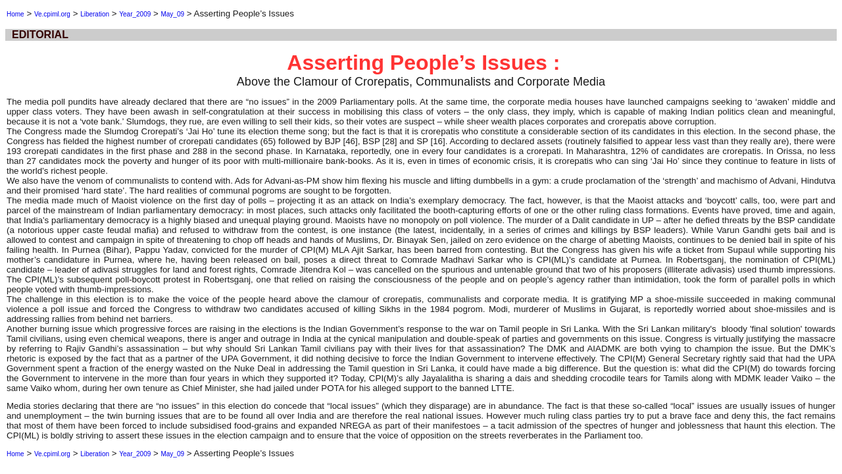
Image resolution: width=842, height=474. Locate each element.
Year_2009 (135, 14)
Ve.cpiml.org (52, 14)
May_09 (172, 14)
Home (15, 14)
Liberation (94, 14)
